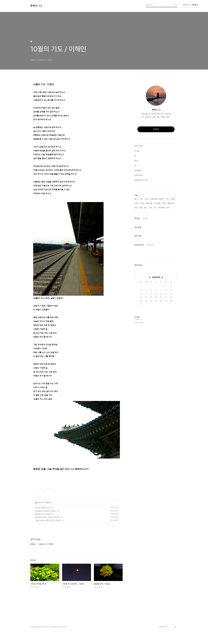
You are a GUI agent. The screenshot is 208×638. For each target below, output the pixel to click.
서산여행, (157, 203)
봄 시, (136, 199)
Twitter (149, 245)
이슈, (141, 199)
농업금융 (137, 170)
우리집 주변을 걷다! (42, 508)
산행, (141, 208)
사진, (155, 208)
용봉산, (161, 199)
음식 (136, 160)
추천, (167, 199)
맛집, (136, 208)
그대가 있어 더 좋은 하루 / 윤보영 (48, 520)
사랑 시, (137, 203)
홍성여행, (154, 199)
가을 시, (147, 199)
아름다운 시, (171, 203)
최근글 (137, 218)
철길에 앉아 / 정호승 (43, 514)
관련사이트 (163, 627)
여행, (163, 203)
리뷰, (150, 208)
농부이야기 (138, 175)
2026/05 (156, 277)
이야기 (138, 146)
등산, (145, 208)
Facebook (139, 245)
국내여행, (161, 208)
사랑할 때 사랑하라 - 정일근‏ (45, 511)
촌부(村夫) (36, 5)
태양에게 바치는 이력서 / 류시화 (47, 517)
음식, (143, 203)
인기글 (145, 218)
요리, (168, 208)
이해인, (172, 199)
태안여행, (149, 203)
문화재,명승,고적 (141, 180)
